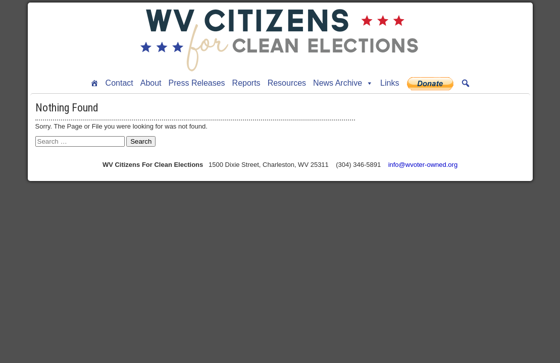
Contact (119, 83)
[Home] (94, 83)
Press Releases (197, 83)
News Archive (343, 83)
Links (389, 83)
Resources (287, 83)
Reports (246, 83)
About (151, 83)
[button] (465, 83)
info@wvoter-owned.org (422, 164)
